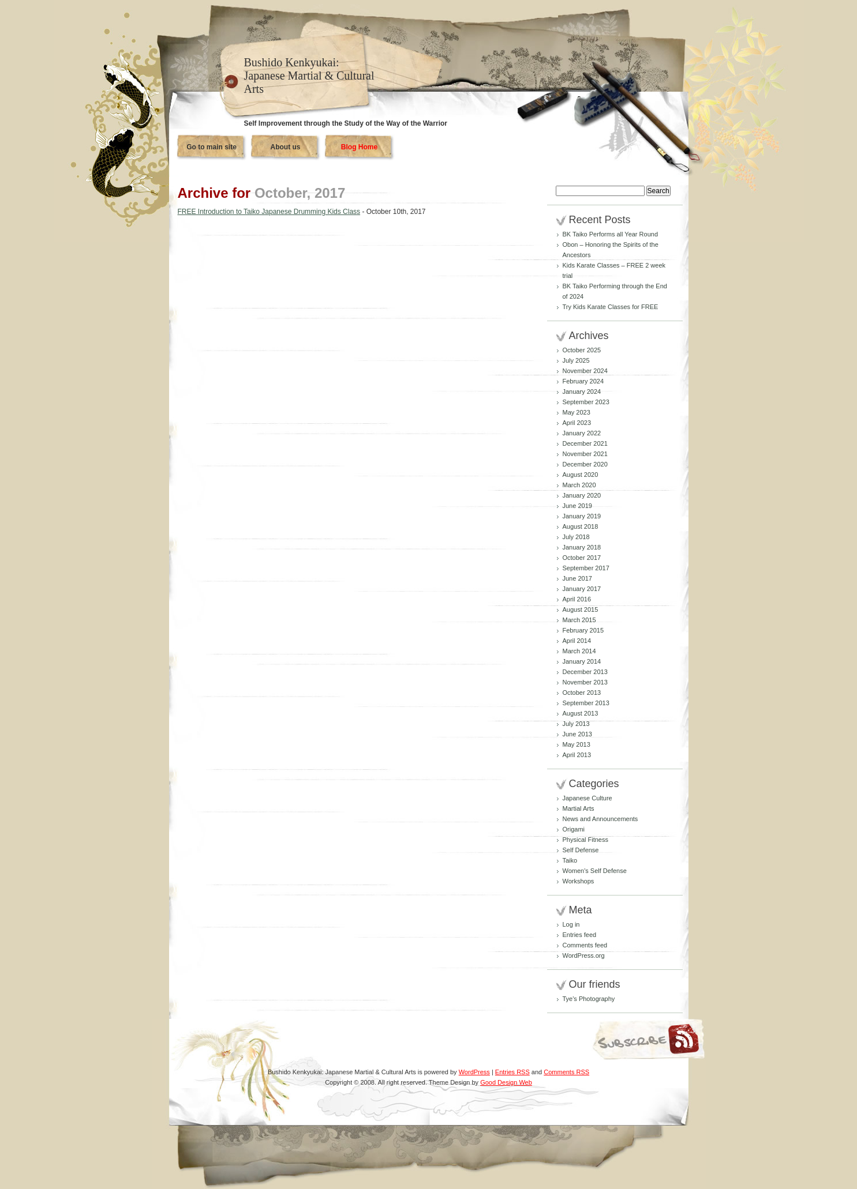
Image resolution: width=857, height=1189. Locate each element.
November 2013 (585, 682)
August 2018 (580, 526)
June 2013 (577, 734)
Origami (574, 829)
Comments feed (585, 945)
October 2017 (582, 557)
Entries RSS (512, 1071)
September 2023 (586, 401)
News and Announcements (600, 818)
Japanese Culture (587, 798)
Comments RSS (566, 1071)
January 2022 (582, 433)
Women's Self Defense (595, 870)
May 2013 (576, 744)
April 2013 (577, 754)
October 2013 (582, 692)
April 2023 (577, 422)
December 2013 (585, 671)
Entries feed (580, 934)
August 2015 (580, 609)
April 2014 (577, 640)
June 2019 (577, 505)
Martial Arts (578, 808)
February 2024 (583, 381)
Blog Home (359, 147)
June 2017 (577, 578)
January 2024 (582, 391)
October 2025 (582, 350)
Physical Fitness (585, 839)
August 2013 (580, 713)
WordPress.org (584, 955)
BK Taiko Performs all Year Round (610, 234)
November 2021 (585, 453)
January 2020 (582, 495)
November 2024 (585, 370)
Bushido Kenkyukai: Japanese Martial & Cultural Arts (309, 75)
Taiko (570, 860)
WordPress (474, 1071)
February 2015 (583, 630)
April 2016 (577, 599)
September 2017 (586, 568)
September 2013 (586, 702)
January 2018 (582, 547)
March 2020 (579, 484)
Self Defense (581, 849)
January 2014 (582, 661)
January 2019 (582, 516)
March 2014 (579, 651)
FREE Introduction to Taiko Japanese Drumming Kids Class (269, 212)
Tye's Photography (589, 998)
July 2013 (576, 723)
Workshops (578, 881)
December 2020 (585, 464)
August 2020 (580, 474)
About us (286, 147)
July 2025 (576, 360)
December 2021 (585, 443)
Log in (571, 924)
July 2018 (576, 536)
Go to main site (211, 147)
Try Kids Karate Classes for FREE (610, 306)
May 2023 (576, 412)
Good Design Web (506, 1082)
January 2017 (582, 588)
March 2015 (579, 619)
